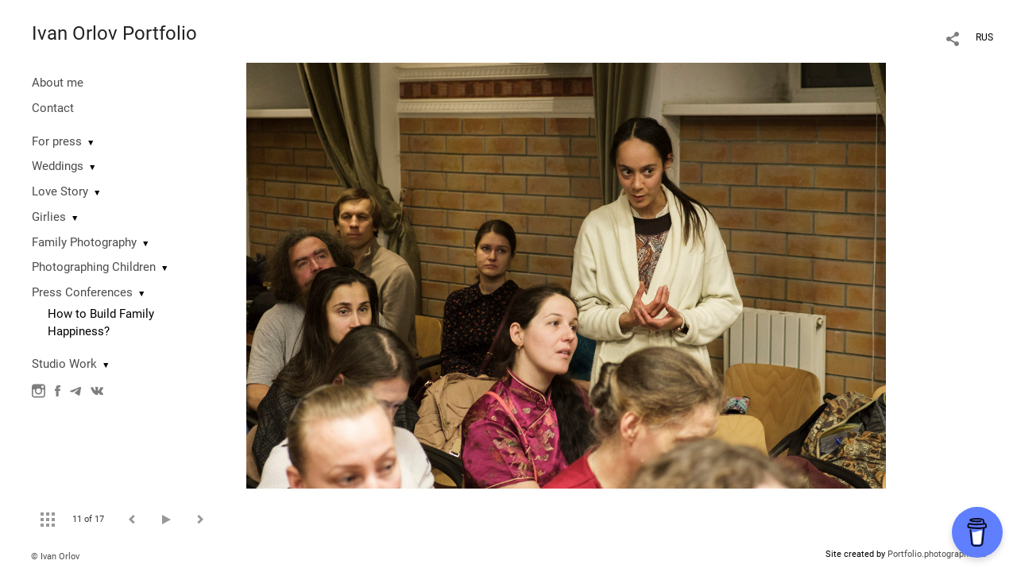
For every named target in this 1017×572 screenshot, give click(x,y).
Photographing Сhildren (94, 267)
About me (57, 82)
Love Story (60, 191)
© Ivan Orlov (55, 556)
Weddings (57, 166)
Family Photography (84, 242)
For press (57, 141)
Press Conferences (82, 292)
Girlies (49, 217)
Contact (53, 108)
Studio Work (64, 364)
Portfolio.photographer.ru (936, 554)
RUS (984, 37)
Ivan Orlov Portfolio (114, 33)
